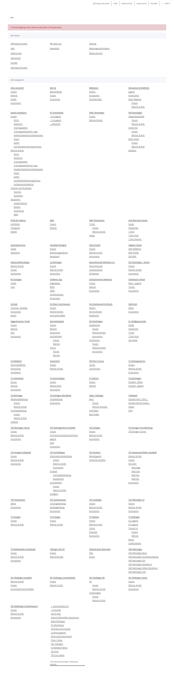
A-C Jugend (133, 520)
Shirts (16, 120)
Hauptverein (94, 325)
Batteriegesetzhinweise (99, 48)
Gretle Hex (133, 127)
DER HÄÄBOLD (134, 249)
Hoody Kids (133, 228)
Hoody (92, 235)
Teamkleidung (56, 399)
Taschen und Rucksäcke (21, 188)
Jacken (16, 143)
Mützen (17, 207)
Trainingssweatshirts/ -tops (26, 131)
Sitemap (92, 43)
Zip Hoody (132, 340)
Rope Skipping (134, 99)
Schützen (93, 532)
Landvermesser (96, 269)
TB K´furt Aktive (57, 655)
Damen (92, 308)
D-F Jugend (133, 524)
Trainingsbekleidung (62, 475)
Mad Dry (135, 479)
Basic (91, 399)
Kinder (14, 99)
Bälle (16, 214)
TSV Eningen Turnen (137, 431)
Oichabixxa (94, 273)
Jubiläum (132, 150)
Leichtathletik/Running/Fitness (27, 180)
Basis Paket (94, 414)
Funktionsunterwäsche (24, 184)
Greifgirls (54, 494)
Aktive (131, 308)
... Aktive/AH (55, 124)
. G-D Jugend (55, 116)
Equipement (58, 479)
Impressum (141, 3)
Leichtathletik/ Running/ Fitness (27, 146)
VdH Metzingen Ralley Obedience (142, 568)
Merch (131, 539)
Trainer (131, 287)
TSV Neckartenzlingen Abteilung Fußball (64, 663)
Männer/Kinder (56, 311)
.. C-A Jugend (55, 120)
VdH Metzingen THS (137, 572)
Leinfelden (15, 224)
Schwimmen (94, 340)
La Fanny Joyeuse (58, 632)
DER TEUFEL (133, 252)
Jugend (131, 91)
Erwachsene (133, 95)
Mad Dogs (136, 467)
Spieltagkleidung (57, 507)
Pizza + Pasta (56, 640)
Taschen (17, 192)
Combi (13, 283)
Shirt (130, 410)
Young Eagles (95, 593)
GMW (52, 290)
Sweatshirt (15, 252)
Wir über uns (55, 43)
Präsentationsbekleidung (61, 456)
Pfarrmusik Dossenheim (61, 636)
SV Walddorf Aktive (59, 647)
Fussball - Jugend (135, 386)
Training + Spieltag (19, 308)
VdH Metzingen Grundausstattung (143, 556)
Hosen (16, 139)
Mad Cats (136, 471)
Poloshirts (18, 124)
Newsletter (54, 48)
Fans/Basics (16, 372)
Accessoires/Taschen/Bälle (22, 589)
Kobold (14, 231)
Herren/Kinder (95, 311)
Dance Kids (56, 613)
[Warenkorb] (165, 3)
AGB (115, 3)
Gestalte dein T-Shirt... (138, 399)
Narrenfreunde (95, 266)
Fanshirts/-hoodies (97, 460)
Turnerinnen (94, 368)
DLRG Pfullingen (58, 621)
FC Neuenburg (57, 625)
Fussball (53, 471)
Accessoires (16, 103)
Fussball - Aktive (135, 382)
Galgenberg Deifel (136, 116)
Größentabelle (134, 543)
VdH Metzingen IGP (136, 560)
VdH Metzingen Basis (137, 553)
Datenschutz (126, 3)
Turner (92, 365)
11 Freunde (56, 610)
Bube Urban (133, 139)
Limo (13, 287)
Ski (90, 581)
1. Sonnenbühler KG (60, 606)
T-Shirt (92, 224)
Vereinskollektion (18, 365)
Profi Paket (93, 410)
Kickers (92, 91)
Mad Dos (135, 475)
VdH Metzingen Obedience (140, 564)
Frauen (14, 91)
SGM (52, 443)
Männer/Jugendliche (59, 252)
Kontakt (154, 3)
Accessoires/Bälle (57, 315)
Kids (12, 332)
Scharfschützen (56, 294)
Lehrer (92, 556)
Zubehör (14, 422)
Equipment (15, 199)
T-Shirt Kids (133, 235)
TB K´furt (55, 651)
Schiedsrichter (95, 99)
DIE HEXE (132, 256)
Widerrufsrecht (95, 53)
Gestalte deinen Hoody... (139, 403)
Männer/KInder (96, 120)
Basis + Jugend (134, 283)
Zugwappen (55, 283)
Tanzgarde (15, 228)
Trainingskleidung (18, 410)
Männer (14, 95)
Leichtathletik (56, 336)
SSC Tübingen (57, 644)
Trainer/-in (133, 528)
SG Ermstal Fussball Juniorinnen (64, 435)
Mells (52, 287)
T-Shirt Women (134, 239)
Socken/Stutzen (20, 203)
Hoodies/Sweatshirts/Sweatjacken (28, 135)
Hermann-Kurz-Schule (60, 629)
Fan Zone (132, 463)
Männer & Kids (138, 106)
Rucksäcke (18, 195)
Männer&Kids (56, 91)
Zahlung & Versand (101, 3)
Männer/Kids (55, 386)
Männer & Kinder (99, 406)
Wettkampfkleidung (19, 399)
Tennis (53, 347)
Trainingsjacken (21, 127)
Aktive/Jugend (95, 456)
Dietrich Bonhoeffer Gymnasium (65, 617)
